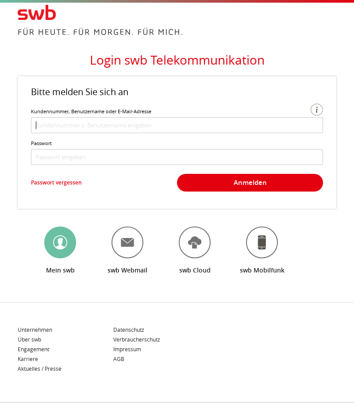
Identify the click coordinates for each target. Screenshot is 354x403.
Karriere (28, 359)
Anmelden (250, 182)
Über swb (29, 340)
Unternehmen (35, 330)
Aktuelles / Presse (40, 368)
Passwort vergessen (56, 182)
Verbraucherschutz (136, 340)
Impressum (127, 349)
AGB (118, 358)
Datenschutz (128, 330)
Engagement (33, 349)
